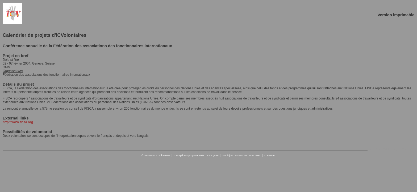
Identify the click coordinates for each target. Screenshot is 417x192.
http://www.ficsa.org (18, 122)
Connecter (270, 155)
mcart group (212, 155)
